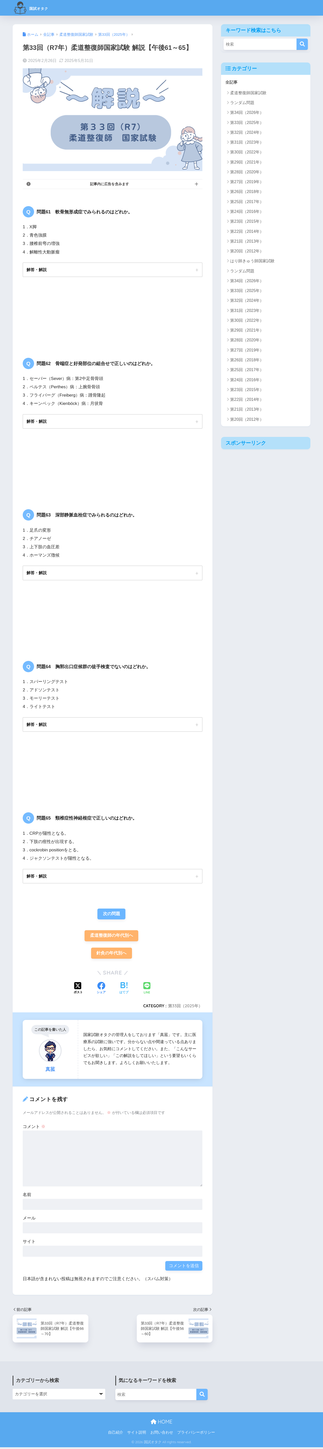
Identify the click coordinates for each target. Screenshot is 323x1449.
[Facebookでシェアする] (101, 990)
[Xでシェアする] (78, 990)
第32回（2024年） (247, 133)
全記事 (231, 82)
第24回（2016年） (247, 212)
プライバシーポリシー (196, 1434)
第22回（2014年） (247, 231)
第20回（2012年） (247, 251)
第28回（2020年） (247, 172)
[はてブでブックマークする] (123, 990)
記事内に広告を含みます (109, 184)
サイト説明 (136, 1434)
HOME (161, 1423)
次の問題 (111, 914)
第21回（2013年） (247, 241)
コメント (34, 1128)
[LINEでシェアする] (146, 990)
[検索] (302, 44)
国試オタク (37, 7)
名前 (27, 1196)
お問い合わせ (161, 1434)
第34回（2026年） (247, 113)
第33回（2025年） (185, 1007)
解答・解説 (36, 269)
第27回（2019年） (247, 182)
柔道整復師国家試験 (248, 93)
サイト (29, 1243)
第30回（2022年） (247, 152)
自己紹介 (115, 1434)
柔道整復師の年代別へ (111, 937)
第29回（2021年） (247, 162)
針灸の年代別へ (111, 954)
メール (29, 1219)
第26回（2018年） (247, 192)
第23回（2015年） (247, 221)
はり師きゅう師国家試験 (252, 261)
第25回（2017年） (247, 202)
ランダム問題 (242, 103)
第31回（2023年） (247, 142)
